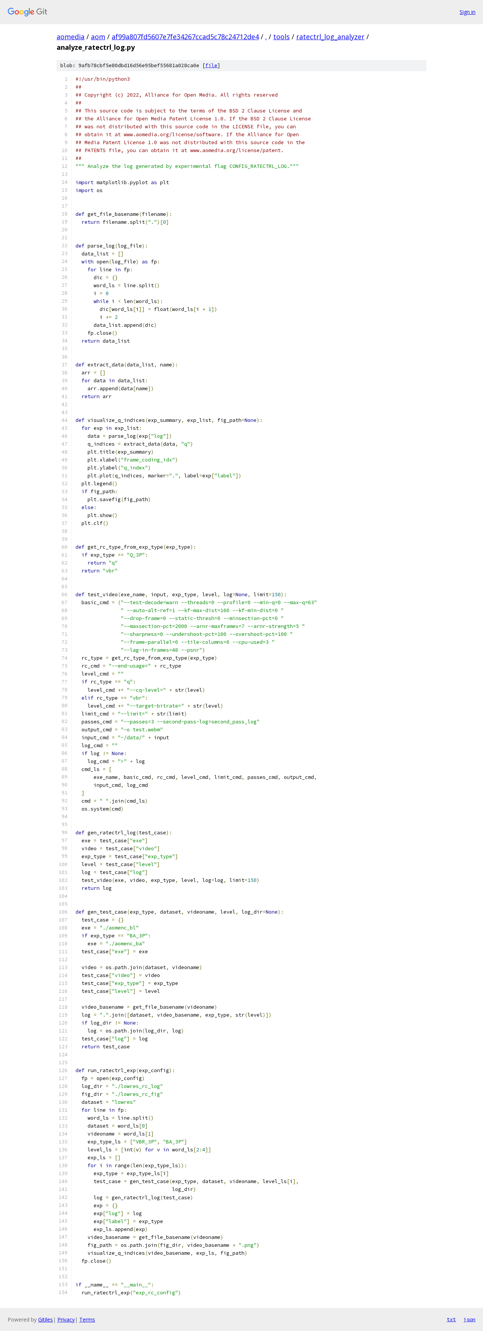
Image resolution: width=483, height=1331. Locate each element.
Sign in (467, 11)
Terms (87, 1319)
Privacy (66, 1319)
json (469, 1319)
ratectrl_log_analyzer (330, 36)
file (211, 65)
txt (451, 1319)
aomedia (71, 36)
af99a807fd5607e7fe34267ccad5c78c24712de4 (185, 36)
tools (281, 36)
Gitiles (45, 1319)
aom (98, 36)
